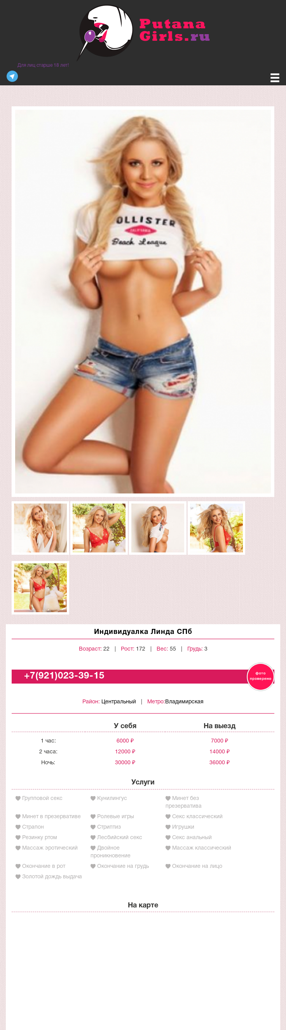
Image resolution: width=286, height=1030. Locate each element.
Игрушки (183, 827)
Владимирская (184, 702)
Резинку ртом (39, 837)
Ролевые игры (115, 816)
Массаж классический (201, 848)
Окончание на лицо (197, 866)
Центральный (118, 702)
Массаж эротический (50, 848)
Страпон (33, 827)
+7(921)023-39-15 (64, 676)
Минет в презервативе (51, 816)
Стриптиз (109, 827)
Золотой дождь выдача (52, 876)
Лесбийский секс (119, 837)
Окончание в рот (43, 866)
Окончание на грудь (123, 866)
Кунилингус (112, 798)
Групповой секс (42, 798)
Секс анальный (192, 837)
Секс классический (197, 816)
